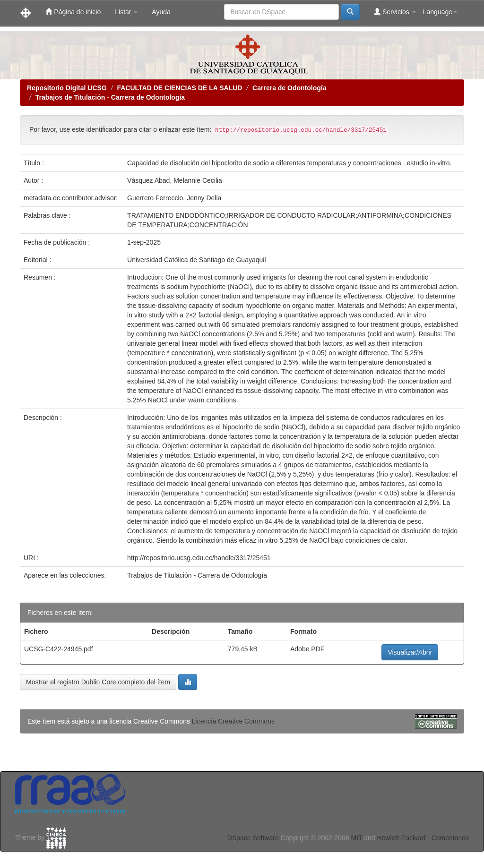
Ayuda (161, 12)
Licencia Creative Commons (233, 721)
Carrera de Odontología (289, 88)
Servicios (395, 12)
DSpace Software (253, 838)
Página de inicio (73, 12)
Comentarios (450, 838)
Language (440, 12)
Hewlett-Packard (401, 838)
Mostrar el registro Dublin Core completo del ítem (98, 682)
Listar (126, 12)
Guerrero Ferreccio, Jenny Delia (174, 198)
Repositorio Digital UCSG (67, 88)
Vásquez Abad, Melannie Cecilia (174, 180)
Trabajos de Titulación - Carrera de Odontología (110, 97)
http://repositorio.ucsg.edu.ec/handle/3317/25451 (199, 558)
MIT (356, 838)
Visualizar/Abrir (410, 652)
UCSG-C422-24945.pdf (58, 649)
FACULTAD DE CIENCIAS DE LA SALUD (179, 88)
